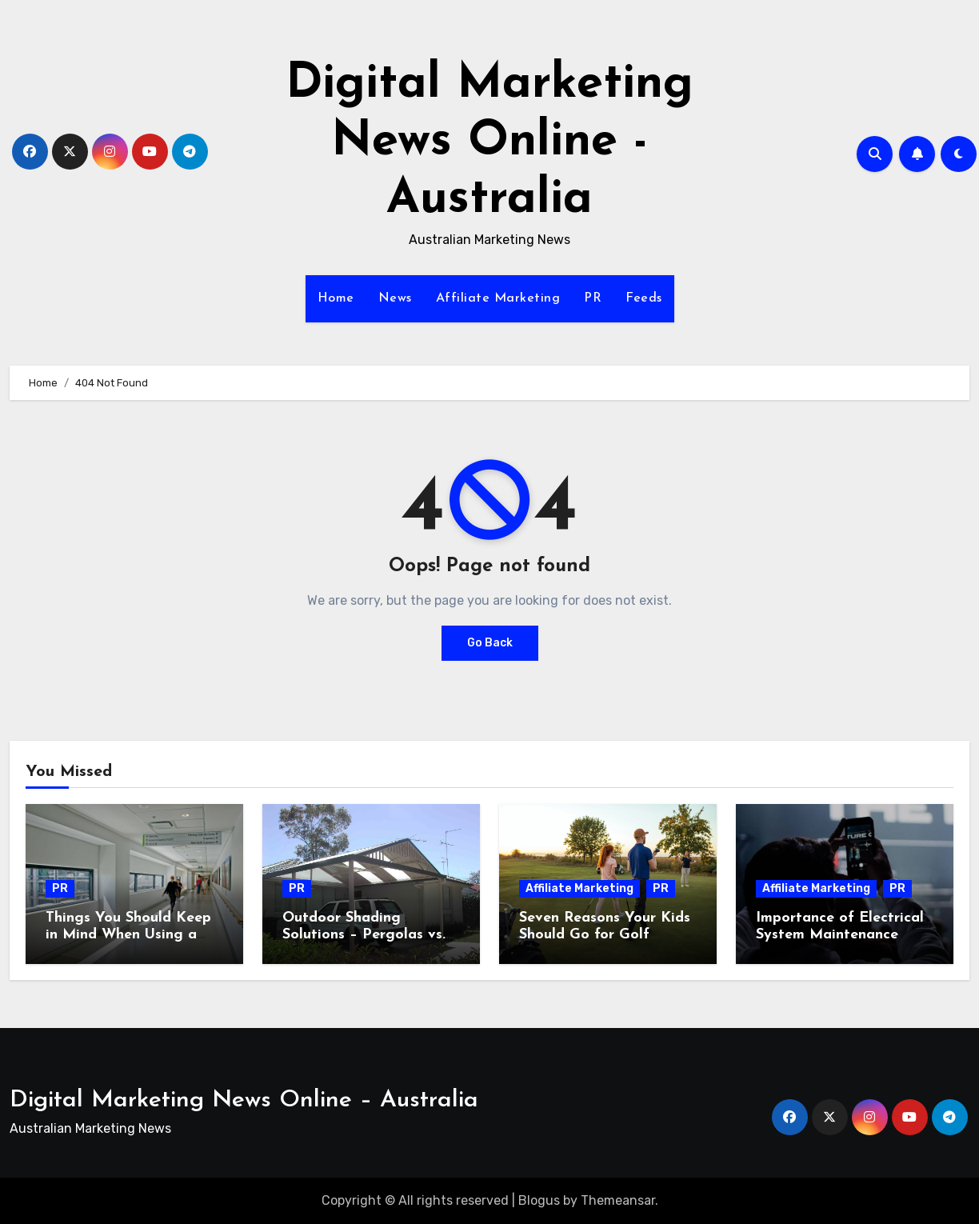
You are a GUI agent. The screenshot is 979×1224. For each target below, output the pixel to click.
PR (592, 298)
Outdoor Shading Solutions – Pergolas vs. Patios (364, 935)
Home (336, 298)
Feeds (643, 298)
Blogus (539, 1200)
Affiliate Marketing (498, 298)
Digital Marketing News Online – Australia (244, 1100)
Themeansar (618, 1200)
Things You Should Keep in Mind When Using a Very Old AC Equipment (128, 935)
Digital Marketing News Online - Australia (489, 142)
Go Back (490, 643)
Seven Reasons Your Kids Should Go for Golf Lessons (604, 935)
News (395, 298)
